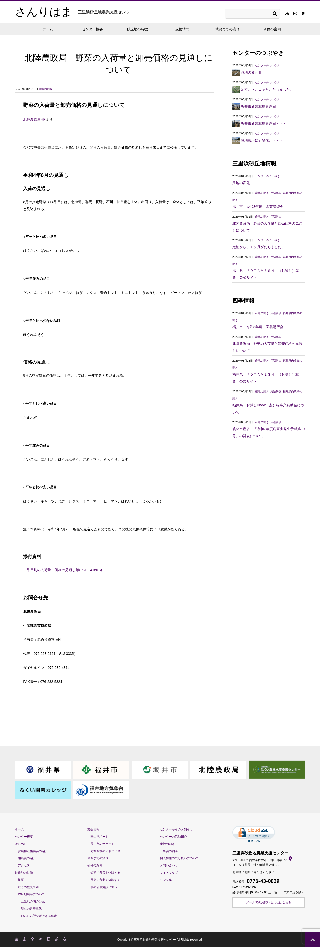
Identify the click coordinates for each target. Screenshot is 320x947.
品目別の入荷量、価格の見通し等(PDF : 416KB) (64, 570)
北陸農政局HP (34, 119)
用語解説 (276, 192)
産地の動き (45, 88)
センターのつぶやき (267, 65)
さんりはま (74, 12)
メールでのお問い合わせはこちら (268, 902)
